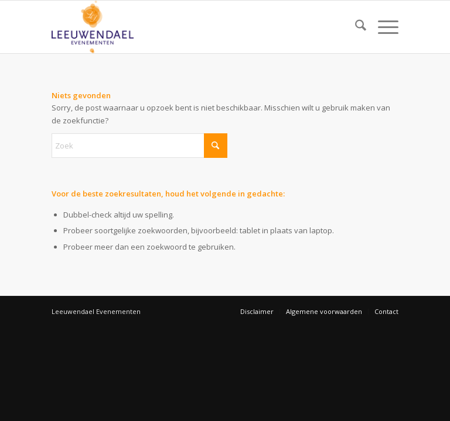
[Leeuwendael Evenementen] (92, 27)
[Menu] (382, 27)
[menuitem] (354, 27)
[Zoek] (354, 27)
